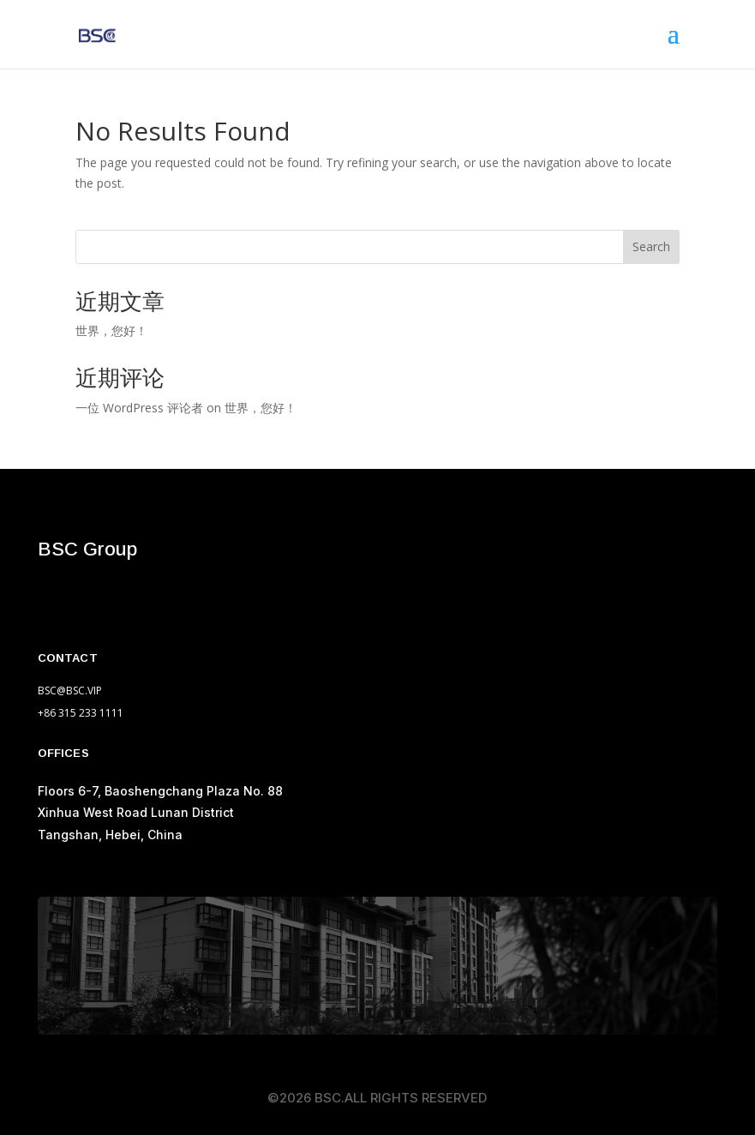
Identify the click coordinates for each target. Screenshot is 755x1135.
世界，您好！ (111, 330)
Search (651, 246)
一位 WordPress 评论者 (139, 407)
